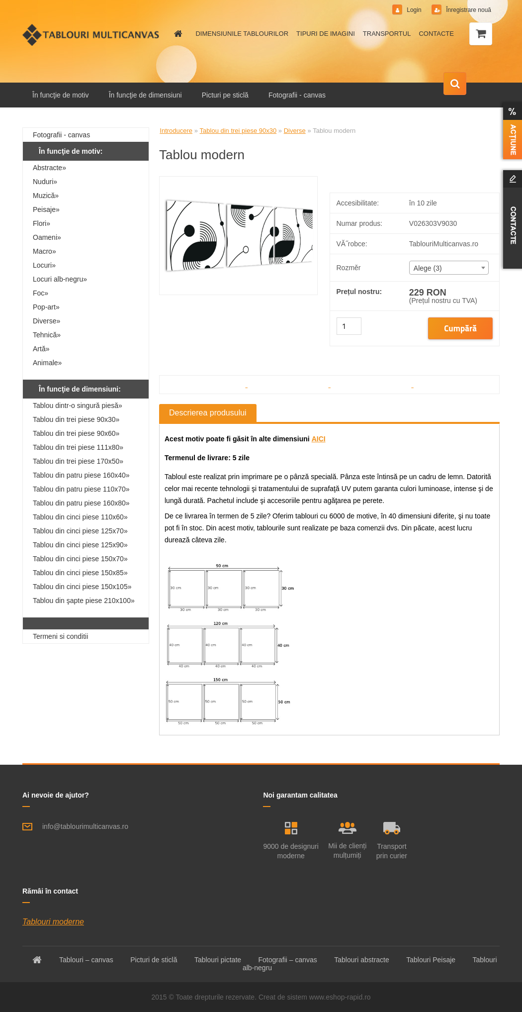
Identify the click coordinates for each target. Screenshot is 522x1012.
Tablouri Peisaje (430, 960)
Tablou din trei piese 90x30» (76, 419)
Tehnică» (47, 335)
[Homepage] (176, 33)
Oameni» (47, 237)
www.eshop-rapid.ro (340, 997)
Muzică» (46, 196)
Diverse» (46, 321)
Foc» (40, 293)
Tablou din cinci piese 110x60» (80, 517)
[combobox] (449, 268)
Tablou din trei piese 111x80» (78, 447)
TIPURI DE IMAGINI (325, 33)
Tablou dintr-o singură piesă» (77, 405)
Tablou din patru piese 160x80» (81, 503)
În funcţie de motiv (60, 95)
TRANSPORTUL (387, 33)
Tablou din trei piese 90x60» (76, 433)
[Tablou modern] (238, 180)
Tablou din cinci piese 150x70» (80, 559)
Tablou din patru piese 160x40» (81, 475)
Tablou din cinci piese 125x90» (80, 545)
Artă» (41, 349)
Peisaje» (46, 209)
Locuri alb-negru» (60, 279)
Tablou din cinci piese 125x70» (80, 531)
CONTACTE (436, 33)
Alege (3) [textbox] (428, 268)
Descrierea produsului (208, 412)
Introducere (176, 130)
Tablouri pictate (217, 960)
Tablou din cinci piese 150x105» (82, 587)
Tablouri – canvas (86, 960)
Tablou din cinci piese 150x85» (80, 573)
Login (414, 9)
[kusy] (349, 326)
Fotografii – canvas (288, 960)
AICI (319, 439)
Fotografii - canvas (297, 95)
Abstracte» (49, 168)
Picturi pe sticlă (225, 95)
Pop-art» (46, 307)
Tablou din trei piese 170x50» (78, 461)
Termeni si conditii (60, 636)
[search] (455, 84)
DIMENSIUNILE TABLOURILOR (241, 33)
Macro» (44, 251)
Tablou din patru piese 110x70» (81, 489)
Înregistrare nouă (467, 9)
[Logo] (90, 35)
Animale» (47, 363)
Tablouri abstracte (361, 960)
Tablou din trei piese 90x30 (238, 130)
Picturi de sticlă (153, 960)
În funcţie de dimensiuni (145, 95)
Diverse (295, 130)
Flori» (41, 223)
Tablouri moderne (53, 921)
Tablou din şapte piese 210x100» (84, 601)
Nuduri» (45, 182)
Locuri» (44, 265)
